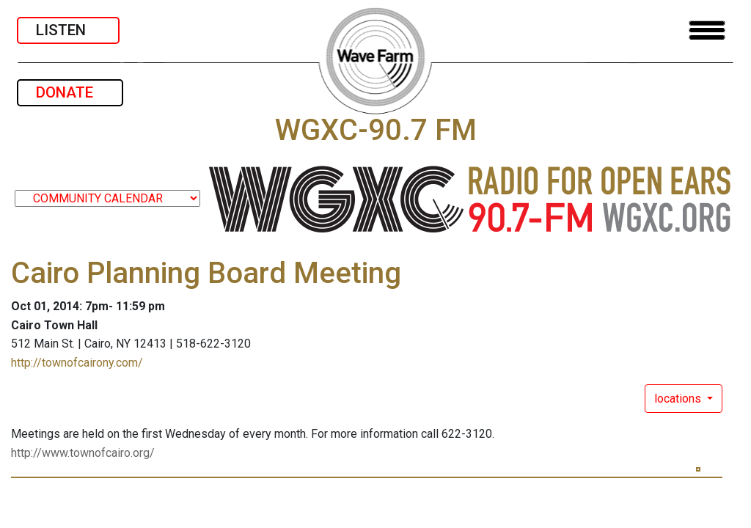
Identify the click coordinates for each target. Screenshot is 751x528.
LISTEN (68, 30)
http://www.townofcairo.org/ (83, 453)
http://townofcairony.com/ (77, 363)
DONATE (70, 92)
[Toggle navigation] (707, 30)
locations (679, 399)
